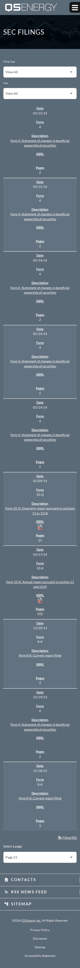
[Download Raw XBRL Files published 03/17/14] (40, 600)
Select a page (12, 846)
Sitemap (18, 903)
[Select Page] (40, 857)
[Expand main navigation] (74, 7)
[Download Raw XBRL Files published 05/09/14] (40, 526)
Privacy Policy (40, 929)
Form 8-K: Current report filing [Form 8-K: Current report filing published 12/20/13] (40, 655)
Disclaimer (40, 938)
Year (5, 83)
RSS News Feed (25, 891)
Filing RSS (67, 838)
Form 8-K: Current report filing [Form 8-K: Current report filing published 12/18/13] (40, 798)
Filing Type (9, 61)
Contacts (20, 879)
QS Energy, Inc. (31, 920)
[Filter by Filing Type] (40, 72)
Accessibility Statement (40, 955)
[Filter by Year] (40, 93)
